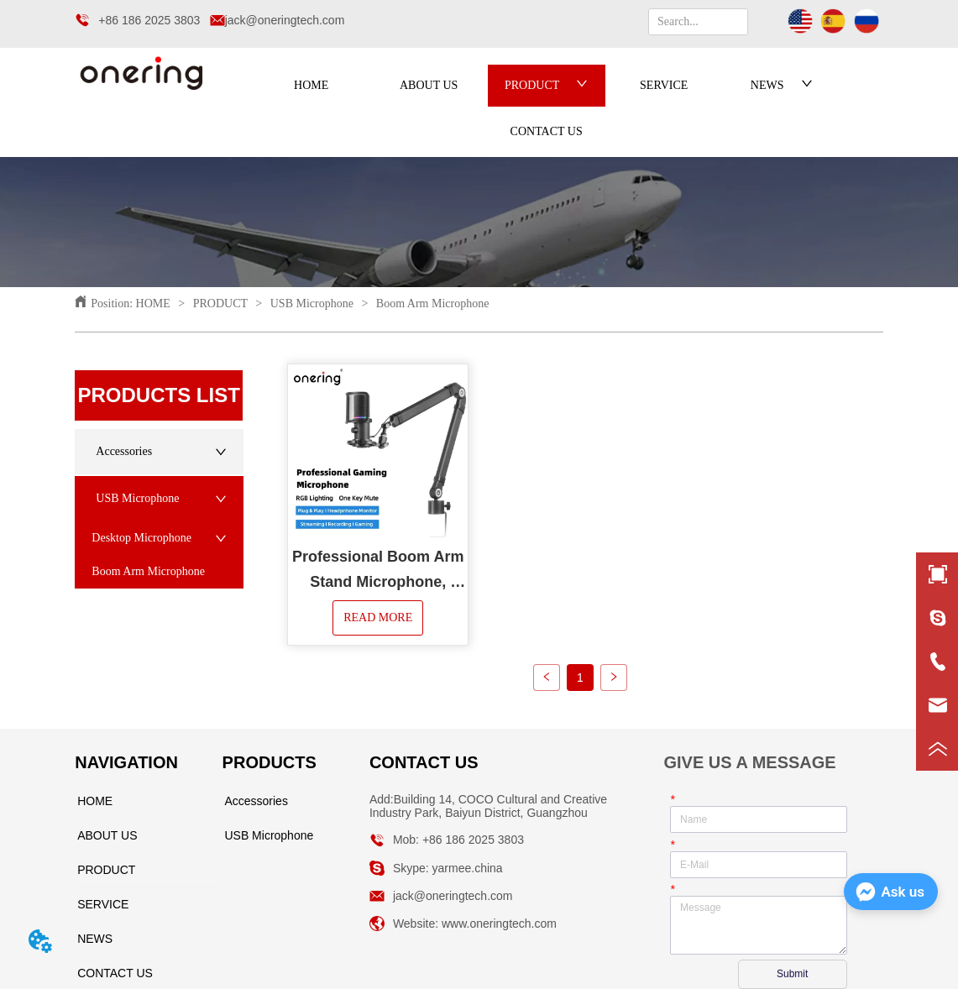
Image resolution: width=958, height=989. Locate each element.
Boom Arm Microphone (431, 303)
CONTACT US (546, 131)
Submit (792, 974)
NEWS (782, 85)
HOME (311, 85)
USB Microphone (311, 303)
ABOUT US (429, 85)
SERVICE (664, 85)
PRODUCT (546, 85)
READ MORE (377, 617)
